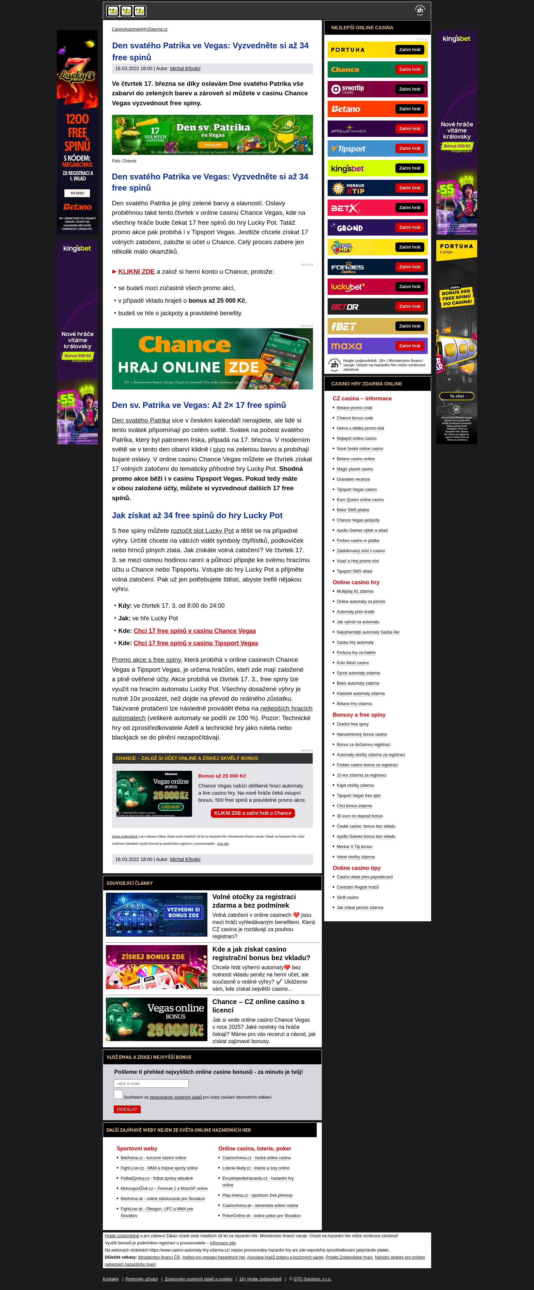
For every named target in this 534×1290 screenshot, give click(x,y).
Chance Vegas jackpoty (358, 520)
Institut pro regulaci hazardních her (213, 1257)
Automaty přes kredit (355, 611)
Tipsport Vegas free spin (359, 795)
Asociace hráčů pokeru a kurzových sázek (285, 1257)
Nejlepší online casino (357, 438)
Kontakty (111, 1279)
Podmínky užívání (142, 1279)
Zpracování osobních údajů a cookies (199, 1279)
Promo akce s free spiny (146, 659)
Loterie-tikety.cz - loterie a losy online (255, 1168)
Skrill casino (348, 897)
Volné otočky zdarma (356, 857)
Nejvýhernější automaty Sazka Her (368, 632)
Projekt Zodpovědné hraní (349, 1257)
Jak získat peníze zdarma (360, 907)
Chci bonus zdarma (354, 805)
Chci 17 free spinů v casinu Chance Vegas (195, 630)
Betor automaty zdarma (358, 683)
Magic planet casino (355, 469)
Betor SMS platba (353, 510)
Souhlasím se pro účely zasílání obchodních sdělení (198, 1097)
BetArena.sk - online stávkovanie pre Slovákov (163, 1198)
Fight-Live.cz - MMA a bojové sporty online (159, 1168)
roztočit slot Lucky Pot (202, 530)
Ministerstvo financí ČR (159, 1257)
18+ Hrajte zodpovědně (260, 1279)
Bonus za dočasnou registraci (363, 744)
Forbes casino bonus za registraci (367, 765)
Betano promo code (355, 407)
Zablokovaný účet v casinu (361, 550)
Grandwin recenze (353, 479)
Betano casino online (356, 459)
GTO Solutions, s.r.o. (312, 1279)
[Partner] (456, 233)
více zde (223, 843)
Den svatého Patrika (141, 420)
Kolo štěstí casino (353, 662)
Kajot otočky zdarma (355, 785)
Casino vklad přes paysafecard (365, 877)
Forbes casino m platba (358, 540)
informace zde (222, 1243)
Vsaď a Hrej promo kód (358, 561)
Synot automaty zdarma (358, 673)
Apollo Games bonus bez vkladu (366, 836)
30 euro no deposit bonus (360, 816)
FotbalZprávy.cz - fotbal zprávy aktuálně (157, 1178)
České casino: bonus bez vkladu (366, 826)
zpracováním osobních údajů (176, 1097)
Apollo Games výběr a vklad (362, 530)
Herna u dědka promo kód (360, 428)
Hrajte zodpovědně (125, 836)
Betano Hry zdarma (354, 703)
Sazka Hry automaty (355, 642)
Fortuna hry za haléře (356, 652)
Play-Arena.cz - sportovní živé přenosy (257, 1195)
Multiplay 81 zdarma (355, 591)
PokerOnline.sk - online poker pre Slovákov (261, 1215)
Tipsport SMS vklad (354, 571)
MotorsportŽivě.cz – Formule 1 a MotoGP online (164, 1188)
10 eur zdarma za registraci (361, 775)
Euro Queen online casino (360, 499)
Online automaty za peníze (361, 601)
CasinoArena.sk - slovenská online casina (260, 1205)
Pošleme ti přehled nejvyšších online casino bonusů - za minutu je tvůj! (208, 1072)
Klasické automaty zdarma (361, 693)
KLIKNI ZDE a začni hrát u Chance (252, 813)
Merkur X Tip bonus (354, 846)
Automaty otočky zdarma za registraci (371, 754)
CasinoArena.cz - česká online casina (256, 1158)
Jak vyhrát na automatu (358, 622)
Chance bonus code (355, 418)
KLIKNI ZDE (137, 271)
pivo (219, 449)
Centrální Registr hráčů (358, 887)
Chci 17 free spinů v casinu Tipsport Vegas (196, 643)
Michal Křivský (185, 68)
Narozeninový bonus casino (362, 734)
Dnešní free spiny (352, 724)
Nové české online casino (360, 448)
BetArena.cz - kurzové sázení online (153, 1158)
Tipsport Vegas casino (357, 489)
